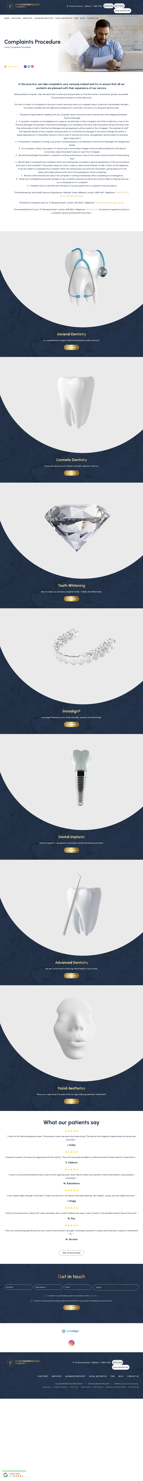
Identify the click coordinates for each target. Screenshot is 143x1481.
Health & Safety (79, 1380)
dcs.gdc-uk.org (116, 199)
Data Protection (93, 1380)
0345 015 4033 (122, 189)
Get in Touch (106, 6)
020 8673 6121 (127, 6)
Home (6, 15)
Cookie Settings (133, 1380)
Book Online (90, 6)
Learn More (71, 344)
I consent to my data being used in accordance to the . (71, 1293)
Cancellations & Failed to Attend (113, 1380)
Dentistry (27, 15)
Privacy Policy (93, 1293)
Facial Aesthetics (63, 15)
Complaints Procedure (51, 1380)
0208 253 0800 (102, 199)
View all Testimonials (71, 1249)
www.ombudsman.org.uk (71, 193)
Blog (82, 15)
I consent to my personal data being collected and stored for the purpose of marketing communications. (71, 1298)
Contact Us (92, 15)
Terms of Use (66, 1380)
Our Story (16, 15)
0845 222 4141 (92, 206)
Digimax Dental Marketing (128, 1377)
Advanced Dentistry (43, 15)
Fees (76, 15)
